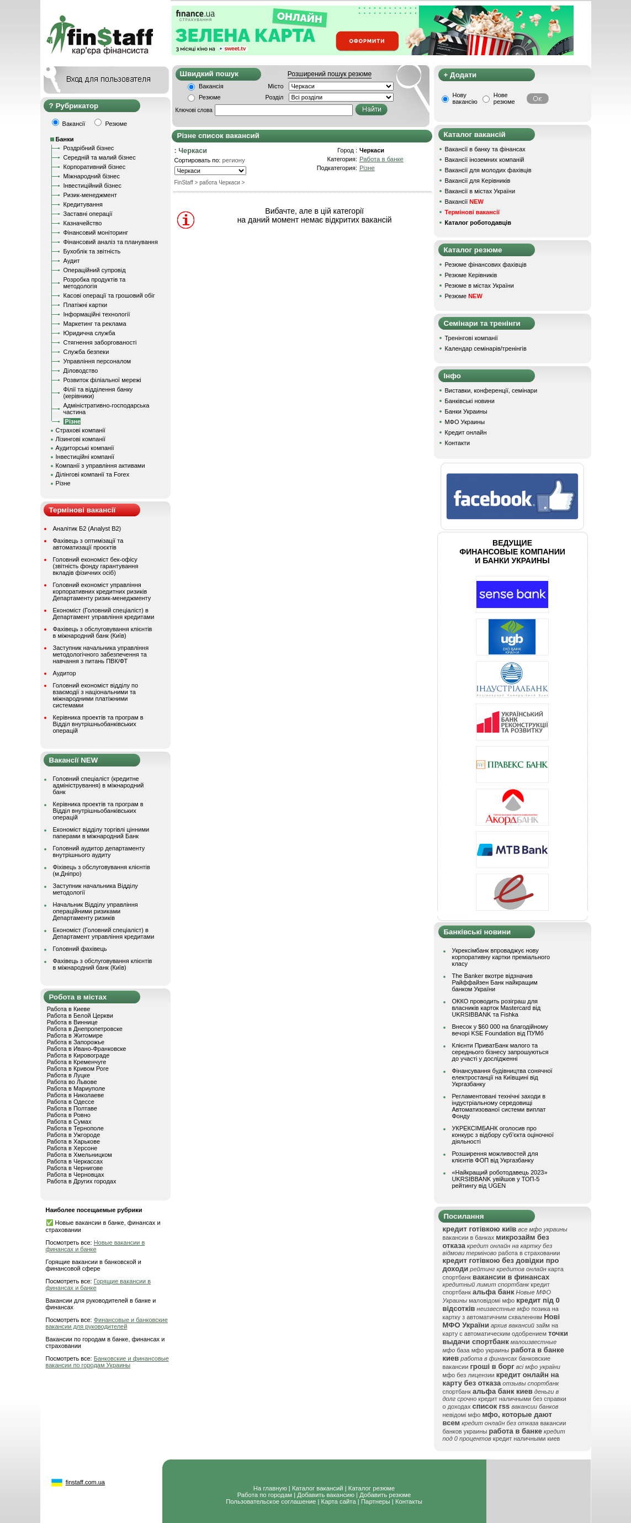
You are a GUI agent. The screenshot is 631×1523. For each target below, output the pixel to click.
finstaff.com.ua (85, 1482)
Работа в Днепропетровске (85, 1028)
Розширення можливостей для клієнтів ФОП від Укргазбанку (495, 1157)
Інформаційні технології (96, 314)
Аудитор (64, 673)
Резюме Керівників (471, 275)
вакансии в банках (469, 1237)
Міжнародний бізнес (91, 176)
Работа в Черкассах (75, 1161)
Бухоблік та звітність (92, 251)
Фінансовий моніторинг (96, 232)
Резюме (210, 97)
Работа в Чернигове (75, 1168)
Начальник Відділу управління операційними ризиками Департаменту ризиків (95, 911)
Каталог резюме (371, 1488)
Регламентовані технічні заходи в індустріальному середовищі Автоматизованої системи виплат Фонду (499, 1106)
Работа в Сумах (69, 1121)
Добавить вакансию (325, 1495)
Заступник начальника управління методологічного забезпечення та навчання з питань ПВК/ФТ (101, 654)
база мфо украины (483, 1350)
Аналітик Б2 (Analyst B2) (87, 528)
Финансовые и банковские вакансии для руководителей (107, 1323)
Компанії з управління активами (100, 465)
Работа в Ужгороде (73, 1134)
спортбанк (457, 1391)
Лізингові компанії (80, 439)
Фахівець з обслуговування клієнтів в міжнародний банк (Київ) (102, 632)
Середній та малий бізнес (99, 157)
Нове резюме (504, 98)
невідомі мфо (462, 1414)
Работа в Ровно (69, 1115)
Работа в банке (381, 159)
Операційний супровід (94, 270)
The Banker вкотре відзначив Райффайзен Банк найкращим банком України (495, 982)
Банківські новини (470, 401)
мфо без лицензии (469, 1375)
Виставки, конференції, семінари (491, 390)
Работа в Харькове (73, 1141)
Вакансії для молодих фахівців (488, 170)
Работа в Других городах (81, 1181)
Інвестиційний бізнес (92, 185)
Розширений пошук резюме (330, 74)
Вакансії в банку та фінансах (485, 149)
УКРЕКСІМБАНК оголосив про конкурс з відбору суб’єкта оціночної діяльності (503, 1135)
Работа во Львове (72, 1081)
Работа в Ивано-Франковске (86, 1048)
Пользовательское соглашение (271, 1501)
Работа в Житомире (75, 1035)
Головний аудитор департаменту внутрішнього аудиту (99, 851)
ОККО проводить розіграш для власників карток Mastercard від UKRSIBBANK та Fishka (496, 1008)
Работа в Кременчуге (77, 1062)
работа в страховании (529, 1253)
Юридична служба (89, 333)
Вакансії (464, 201)
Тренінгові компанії (471, 338)
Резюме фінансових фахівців (486, 264)
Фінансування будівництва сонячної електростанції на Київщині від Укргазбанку (502, 1077)
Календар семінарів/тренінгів (486, 348)
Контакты (408, 1501)
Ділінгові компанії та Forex (93, 474)
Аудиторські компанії (85, 448)
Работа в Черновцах (75, 1174)
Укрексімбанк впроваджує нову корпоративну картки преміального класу (501, 957)
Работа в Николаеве (75, 1095)
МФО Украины (465, 422)
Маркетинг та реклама (94, 323)
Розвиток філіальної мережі (102, 380)
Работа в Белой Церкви (80, 1015)
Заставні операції (88, 213)
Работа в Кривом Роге (78, 1068)
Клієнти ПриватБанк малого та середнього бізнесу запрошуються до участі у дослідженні (500, 1052)
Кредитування (83, 204)
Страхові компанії (80, 430)
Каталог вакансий (317, 1488)
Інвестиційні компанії (85, 456)
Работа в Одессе (70, 1101)
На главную (270, 1488)
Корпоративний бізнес (94, 166)
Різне (63, 483)
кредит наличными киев (526, 1438)
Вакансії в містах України (480, 191)
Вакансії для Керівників (478, 180)
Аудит (71, 260)
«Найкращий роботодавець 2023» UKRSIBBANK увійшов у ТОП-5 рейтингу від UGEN (500, 1179)
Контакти (457, 443)
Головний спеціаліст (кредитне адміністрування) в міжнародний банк (98, 785)
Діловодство (80, 370)
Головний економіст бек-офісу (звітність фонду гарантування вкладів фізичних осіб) (96, 566)
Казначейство (82, 223)
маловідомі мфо (492, 1300)
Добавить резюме (385, 1495)
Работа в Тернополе (75, 1128)
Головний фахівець (80, 948)
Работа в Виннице (72, 1022)
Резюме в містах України (479, 285)
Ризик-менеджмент (90, 195)
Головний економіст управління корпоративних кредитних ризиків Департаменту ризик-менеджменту (102, 591)
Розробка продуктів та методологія (94, 282)
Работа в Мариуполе (76, 1088)
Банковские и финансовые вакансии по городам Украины (107, 1361)
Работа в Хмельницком (79, 1154)
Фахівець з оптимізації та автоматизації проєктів (88, 544)
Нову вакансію (465, 98)
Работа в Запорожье (75, 1042)
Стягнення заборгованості (100, 342)
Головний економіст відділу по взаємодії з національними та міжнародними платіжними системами (96, 695)
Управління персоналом (97, 361)
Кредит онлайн (466, 432)
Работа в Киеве (69, 1009)
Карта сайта (338, 1501)
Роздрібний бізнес (88, 148)
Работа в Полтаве (72, 1108)
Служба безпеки (86, 351)
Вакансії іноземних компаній (484, 159)
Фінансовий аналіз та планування (110, 242)
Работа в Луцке (68, 1075)
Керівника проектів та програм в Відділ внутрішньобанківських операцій (98, 724)
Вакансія (211, 86)
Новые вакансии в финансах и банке (95, 1245)
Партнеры (375, 1501)
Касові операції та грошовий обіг (109, 295)
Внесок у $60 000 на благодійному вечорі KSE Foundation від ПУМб (500, 1030)
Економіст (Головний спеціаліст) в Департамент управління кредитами (104, 613)
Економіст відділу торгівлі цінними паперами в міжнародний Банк (101, 832)
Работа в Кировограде (78, 1055)
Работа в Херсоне (72, 1148)
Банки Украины (466, 411)
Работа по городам (264, 1495)
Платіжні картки (85, 305)
